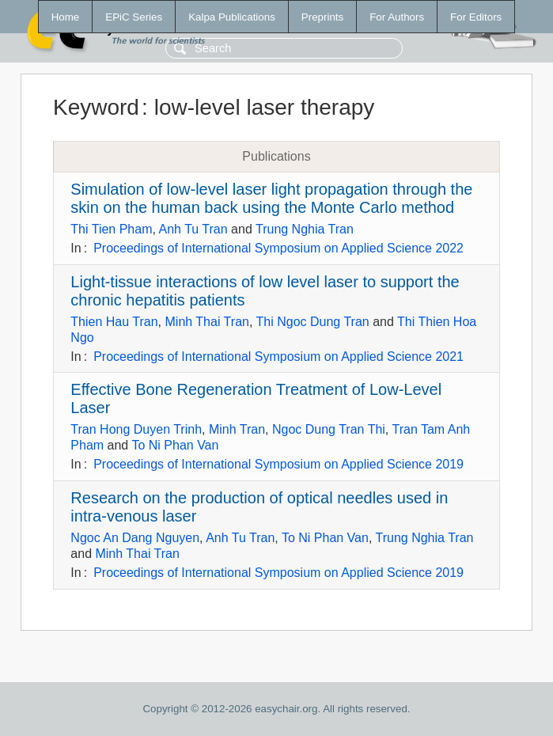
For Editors (476, 17)
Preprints (322, 17)
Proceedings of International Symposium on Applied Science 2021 (278, 356)
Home (65, 17)
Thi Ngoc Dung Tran (312, 321)
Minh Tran (237, 429)
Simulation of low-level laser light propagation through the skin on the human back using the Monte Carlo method (271, 198)
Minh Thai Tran (207, 321)
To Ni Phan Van (174, 445)
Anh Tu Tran (193, 229)
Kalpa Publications (231, 17)
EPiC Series (133, 17)
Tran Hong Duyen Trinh (136, 429)
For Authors (396, 17)
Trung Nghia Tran (305, 229)
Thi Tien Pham (111, 229)
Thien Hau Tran (113, 321)
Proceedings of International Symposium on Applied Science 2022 (278, 248)
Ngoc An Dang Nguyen (134, 537)
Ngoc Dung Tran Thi (328, 429)
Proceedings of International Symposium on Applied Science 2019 (278, 464)
